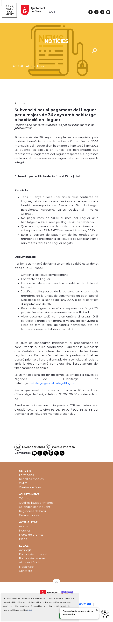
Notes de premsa (31, 534)
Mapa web (26, 566)
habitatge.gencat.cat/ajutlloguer (53, 383)
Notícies (25, 530)
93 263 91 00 (82, 604)
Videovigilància (29, 562)
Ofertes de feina (30, 487)
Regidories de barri (32, 511)
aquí (29, 610)
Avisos (23, 526)
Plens (23, 539)
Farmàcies (26, 475)
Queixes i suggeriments (36, 502)
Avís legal (25, 550)
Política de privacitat (33, 554)
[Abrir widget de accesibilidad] (105, 614)
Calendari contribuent (34, 506)
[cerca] (51, 51)
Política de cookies (32, 558)
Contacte (25, 570)
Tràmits (24, 498)
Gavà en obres (29, 515)
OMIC (23, 483)
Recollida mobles (31, 479)
